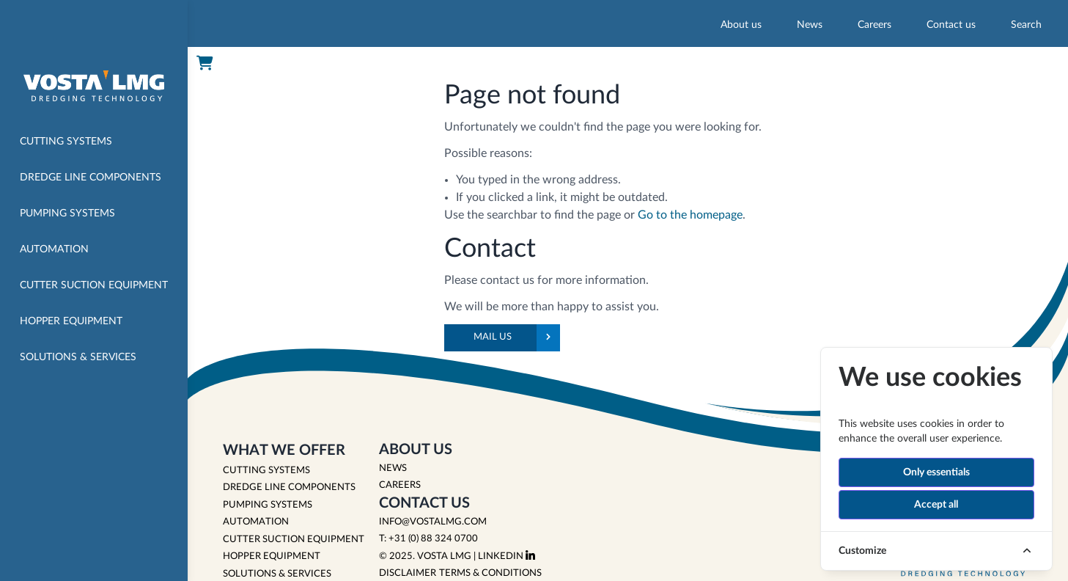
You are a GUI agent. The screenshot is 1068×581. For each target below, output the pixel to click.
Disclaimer (407, 573)
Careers (874, 25)
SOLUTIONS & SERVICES (277, 574)
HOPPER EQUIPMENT (271, 556)
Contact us (951, 25)
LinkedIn (506, 556)
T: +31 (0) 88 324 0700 (428, 539)
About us (741, 25)
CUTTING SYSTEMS (266, 470)
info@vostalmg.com (433, 522)
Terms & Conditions (490, 573)
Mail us (517, 337)
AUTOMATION (256, 522)
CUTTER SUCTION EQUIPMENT (293, 539)
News (809, 25)
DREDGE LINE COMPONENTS (289, 487)
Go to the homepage (690, 215)
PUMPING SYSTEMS (267, 505)
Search (1026, 25)
